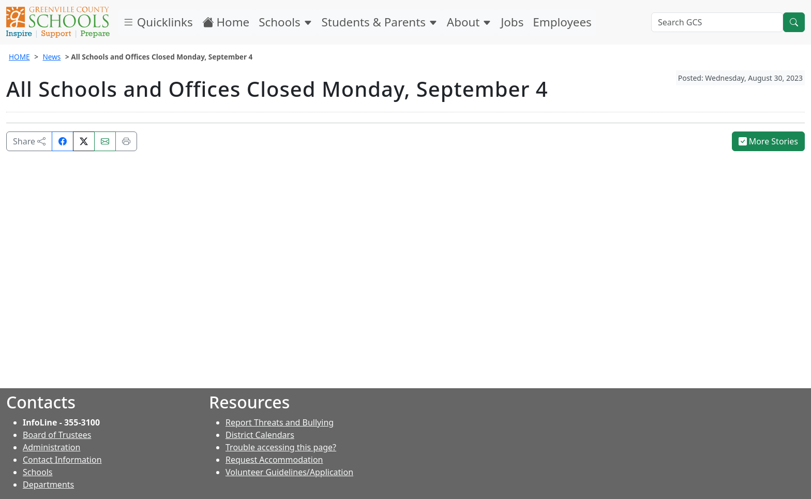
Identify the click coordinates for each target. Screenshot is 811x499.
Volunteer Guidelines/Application (289, 472)
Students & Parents (380, 22)
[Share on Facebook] (62, 141)
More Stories (769, 141)
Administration (51, 447)
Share (29, 141)
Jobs (512, 22)
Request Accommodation (274, 459)
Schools (285, 22)
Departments (48, 484)
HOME (19, 57)
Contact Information (62, 459)
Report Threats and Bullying (280, 422)
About (469, 22)
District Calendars (260, 435)
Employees (562, 22)
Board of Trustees (57, 435)
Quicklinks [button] (158, 22)
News (51, 57)
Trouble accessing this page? (281, 447)
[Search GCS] (717, 22)
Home (226, 22)
